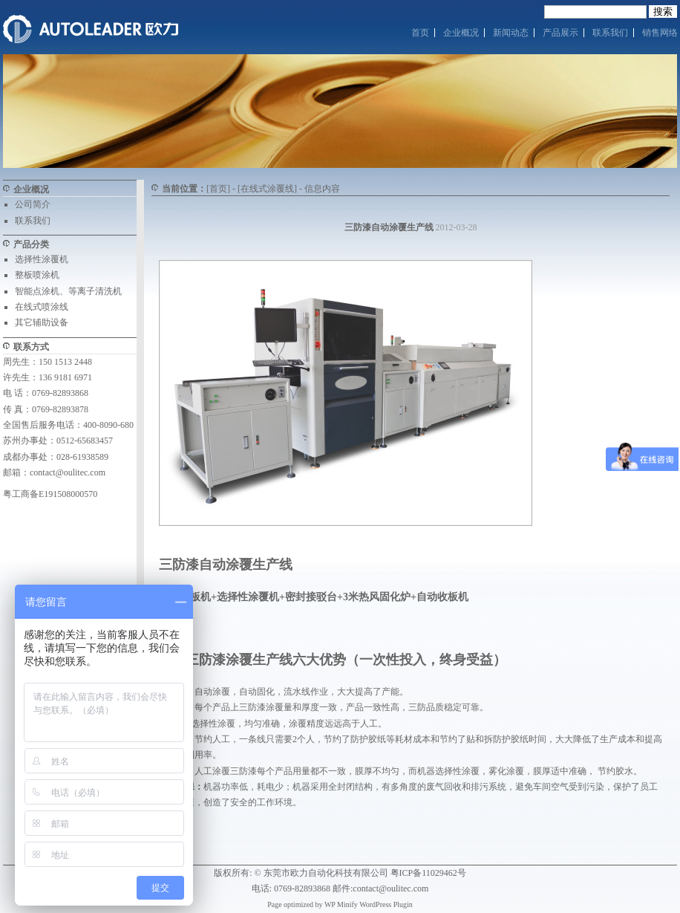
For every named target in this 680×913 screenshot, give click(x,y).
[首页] (218, 188)
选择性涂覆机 (41, 259)
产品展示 (560, 32)
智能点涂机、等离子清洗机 (68, 291)
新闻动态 (511, 32)
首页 (420, 32)
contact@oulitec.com (67, 472)
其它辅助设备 (41, 322)
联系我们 (610, 32)
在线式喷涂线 (41, 307)
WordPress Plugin (386, 904)
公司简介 (32, 204)
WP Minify (341, 904)
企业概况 (461, 32)
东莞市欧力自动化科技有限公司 (326, 873)
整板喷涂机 (37, 275)
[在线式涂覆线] (267, 188)
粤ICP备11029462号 (428, 873)
